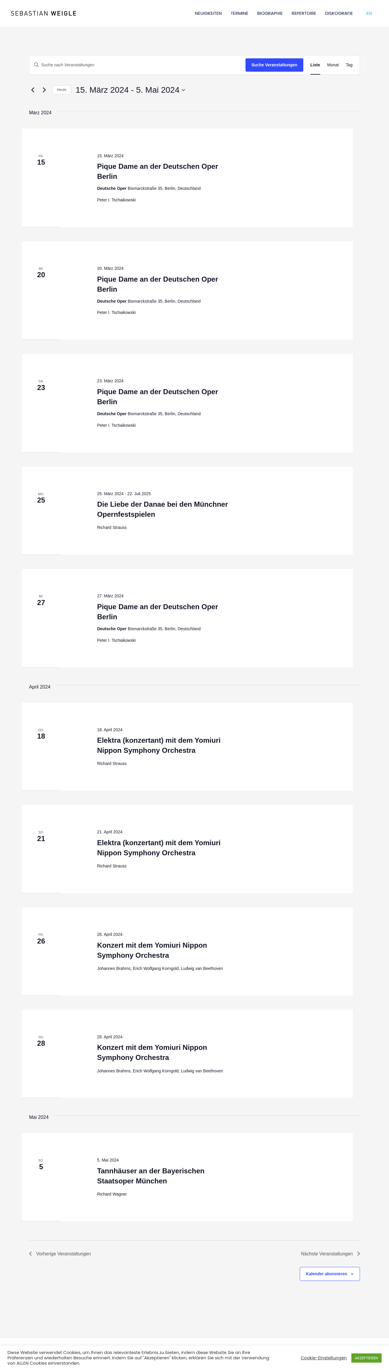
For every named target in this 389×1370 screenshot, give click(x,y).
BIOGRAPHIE (270, 13)
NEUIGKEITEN (208, 13)
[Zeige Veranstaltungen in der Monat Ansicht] (333, 65)
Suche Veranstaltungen (274, 64)
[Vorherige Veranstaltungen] (32, 90)
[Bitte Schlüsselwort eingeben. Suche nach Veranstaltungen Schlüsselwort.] (137, 65)
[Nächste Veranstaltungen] (44, 90)
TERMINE (239, 13)
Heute (61, 90)
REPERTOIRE (304, 13)
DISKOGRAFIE (339, 13)
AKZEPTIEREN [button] (366, 1358)
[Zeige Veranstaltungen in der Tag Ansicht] (349, 65)
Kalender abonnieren (326, 1274)
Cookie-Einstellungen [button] (324, 1358)
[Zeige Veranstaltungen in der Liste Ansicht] (315, 65)
